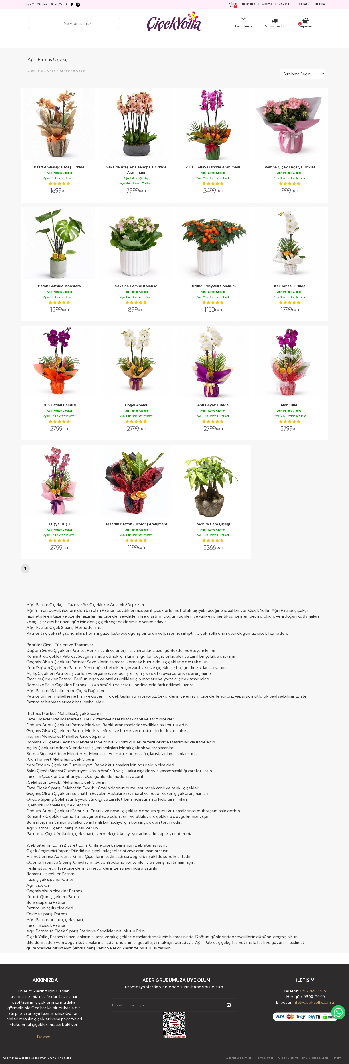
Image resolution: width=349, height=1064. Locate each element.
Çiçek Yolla (35, 70)
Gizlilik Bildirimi (288, 1057)
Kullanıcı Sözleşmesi (238, 1057)
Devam (43, 1036)
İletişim (336, 1057)
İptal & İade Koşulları (315, 1057)
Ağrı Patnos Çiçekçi (73, 70)
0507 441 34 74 (314, 991)
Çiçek (51, 70)
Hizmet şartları (264, 1057)
